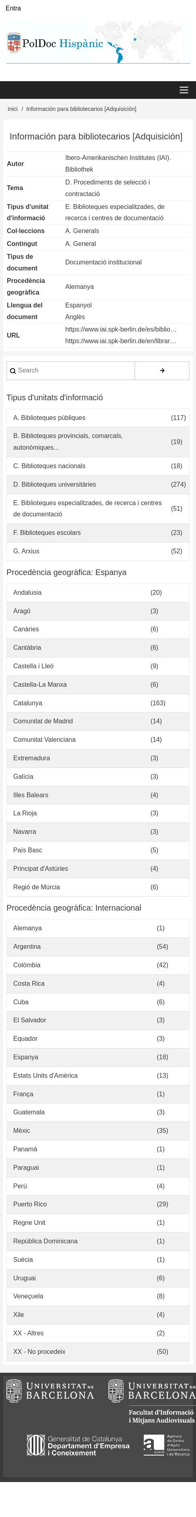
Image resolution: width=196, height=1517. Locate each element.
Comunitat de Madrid (43, 721)
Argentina (27, 946)
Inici (13, 109)
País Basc (27, 850)
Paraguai (26, 1167)
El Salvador (29, 1020)
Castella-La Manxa (40, 684)
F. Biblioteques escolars (47, 532)
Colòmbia (27, 965)
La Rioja (25, 813)
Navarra (24, 831)
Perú (20, 1186)
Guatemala (29, 1112)
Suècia (23, 1259)
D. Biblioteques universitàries (54, 484)
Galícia (23, 776)
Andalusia (27, 592)
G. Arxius (26, 551)
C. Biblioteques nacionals (49, 466)
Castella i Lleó (33, 666)
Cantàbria (27, 647)
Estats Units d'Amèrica (45, 1075)
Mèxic (21, 1130)
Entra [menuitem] (13, 8)
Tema (15, 187)
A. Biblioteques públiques (49, 417)
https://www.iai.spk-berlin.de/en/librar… (121, 341)
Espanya (25, 1057)
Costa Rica (29, 983)
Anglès (75, 316)
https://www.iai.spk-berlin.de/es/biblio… (121, 329)
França (23, 1094)
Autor (15, 163)
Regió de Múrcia (36, 887)
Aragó (22, 611)
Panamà (25, 1149)
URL (13, 335)
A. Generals (82, 230)
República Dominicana (45, 1241)
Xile (18, 1314)
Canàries (26, 629)
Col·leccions (26, 230)
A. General (80, 243)
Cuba (21, 1002)
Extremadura (31, 758)
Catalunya (27, 703)
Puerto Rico (30, 1204)
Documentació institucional (103, 262)
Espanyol (78, 305)
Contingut (22, 243)
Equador (25, 1038)
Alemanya (79, 286)
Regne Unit (29, 1222)
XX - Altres (28, 1333)
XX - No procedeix (39, 1351)
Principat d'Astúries (40, 868)
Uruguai (24, 1278)
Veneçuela (28, 1296)
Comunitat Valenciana (44, 739)
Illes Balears (30, 795)
